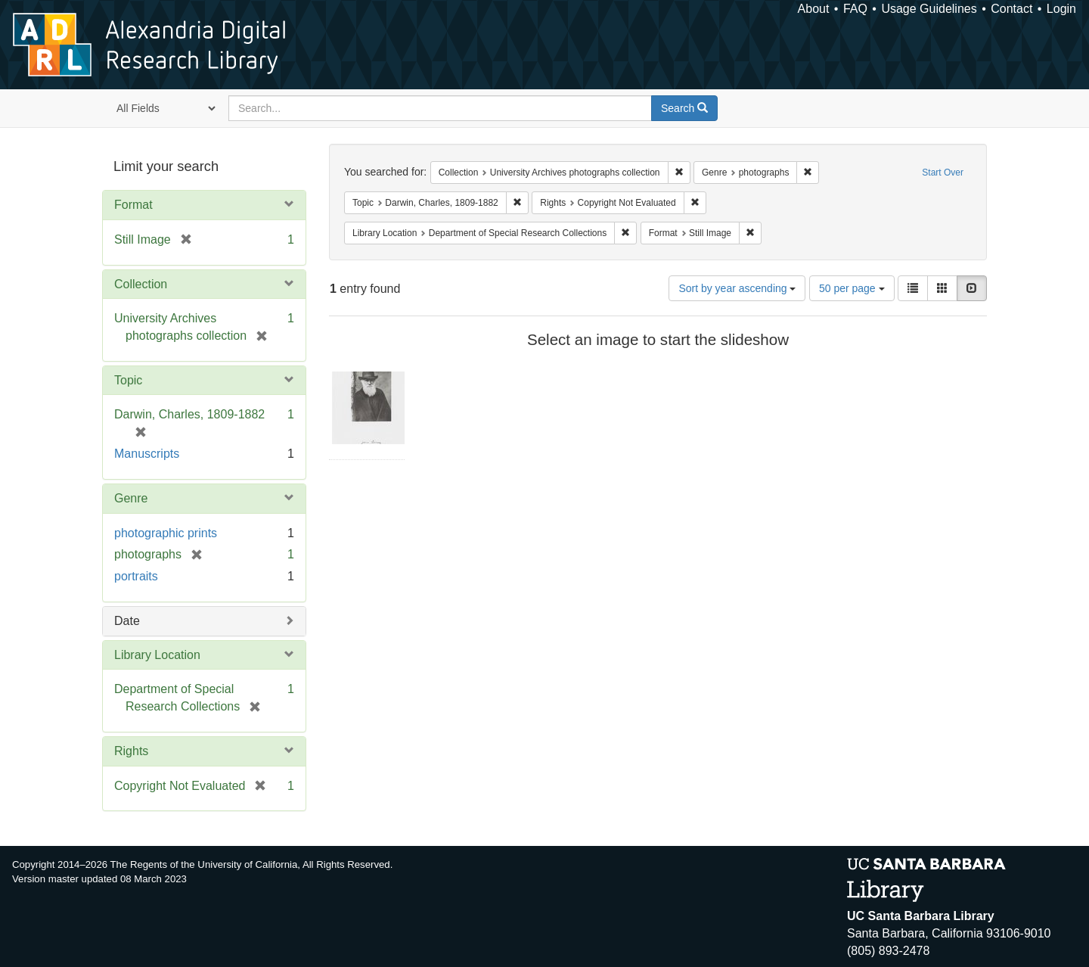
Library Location (157, 654)
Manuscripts (146, 453)
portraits (136, 576)
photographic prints (165, 533)
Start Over (942, 172)
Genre (130, 498)
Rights (131, 751)
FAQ (855, 8)
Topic (128, 380)
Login (1061, 8)
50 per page (852, 288)
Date (127, 620)
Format (133, 204)
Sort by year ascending (737, 288)
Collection (140, 284)
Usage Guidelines (928, 8)
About (814, 8)
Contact (1011, 8)
